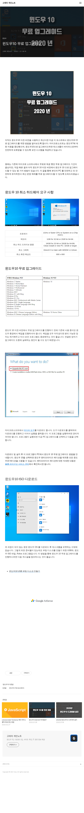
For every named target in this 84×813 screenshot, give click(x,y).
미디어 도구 (29, 430)
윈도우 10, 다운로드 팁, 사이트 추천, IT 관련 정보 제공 (26, 740)
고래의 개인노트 (9, 3)
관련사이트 (6, 764)
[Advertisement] (42, 600)
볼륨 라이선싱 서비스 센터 (17, 464)
